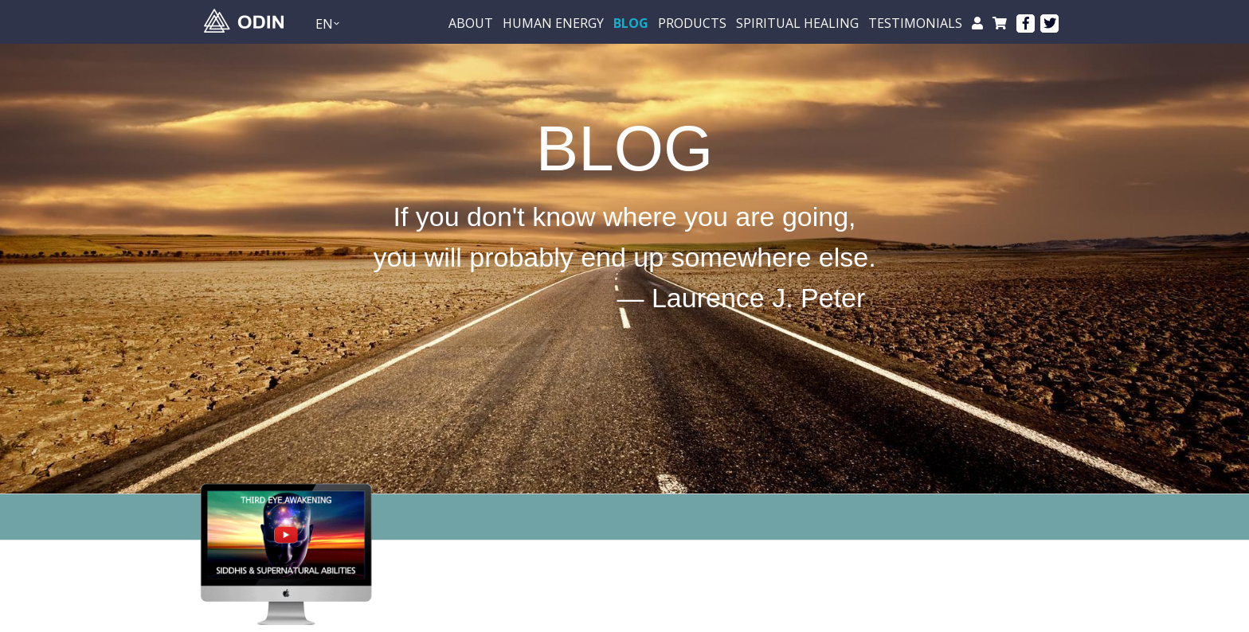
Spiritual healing (797, 23)
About (470, 23)
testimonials (915, 23)
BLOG (630, 23)
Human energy (553, 23)
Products (692, 23)
